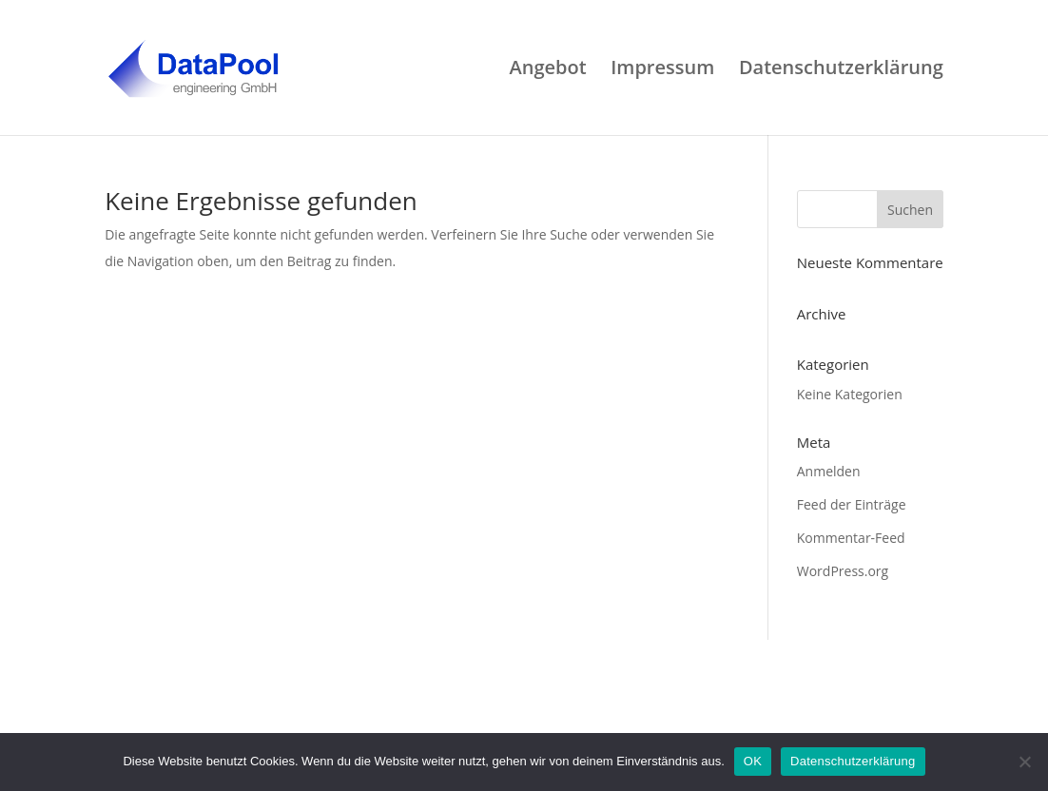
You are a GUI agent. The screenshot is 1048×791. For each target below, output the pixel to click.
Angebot (547, 70)
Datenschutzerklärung (841, 70)
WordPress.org (842, 571)
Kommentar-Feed (851, 538)
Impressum (662, 70)
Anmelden (829, 471)
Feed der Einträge (851, 504)
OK (753, 761)
